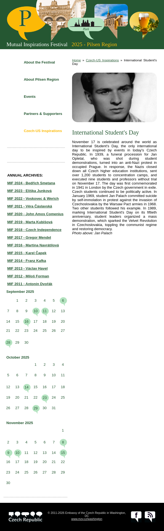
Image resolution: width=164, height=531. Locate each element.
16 (27, 321)
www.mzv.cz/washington (86, 519)
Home (76, 60)
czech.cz (26, 516)
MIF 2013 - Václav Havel (27, 268)
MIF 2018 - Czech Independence (34, 230)
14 (27, 387)
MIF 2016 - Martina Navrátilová (33, 245)
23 (45, 398)
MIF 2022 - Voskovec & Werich (33, 198)
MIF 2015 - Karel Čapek (26, 253)
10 (36, 311)
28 (8, 342)
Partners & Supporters (43, 114)
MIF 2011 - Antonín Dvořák (29, 284)
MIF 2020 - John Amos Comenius (35, 214)
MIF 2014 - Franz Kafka (26, 261)
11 (45, 311)
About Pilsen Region (41, 79)
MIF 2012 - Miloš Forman (28, 276)
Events (30, 96)
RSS (150, 516)
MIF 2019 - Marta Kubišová (29, 222)
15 (63, 453)
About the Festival (39, 62)
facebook (136, 516)
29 (36, 408)
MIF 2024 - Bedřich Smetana (31, 183)
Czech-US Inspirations (43, 131)
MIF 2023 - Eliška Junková (29, 191)
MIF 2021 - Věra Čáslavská (29, 206)
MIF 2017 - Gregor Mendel (29, 237)
